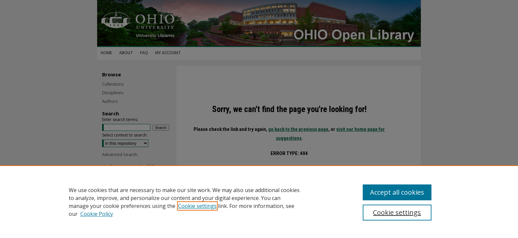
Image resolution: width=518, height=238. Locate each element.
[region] (259, 201)
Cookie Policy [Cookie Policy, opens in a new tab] (96, 214)
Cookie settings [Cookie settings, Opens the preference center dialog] (397, 212)
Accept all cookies (397, 192)
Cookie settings (197, 206)
